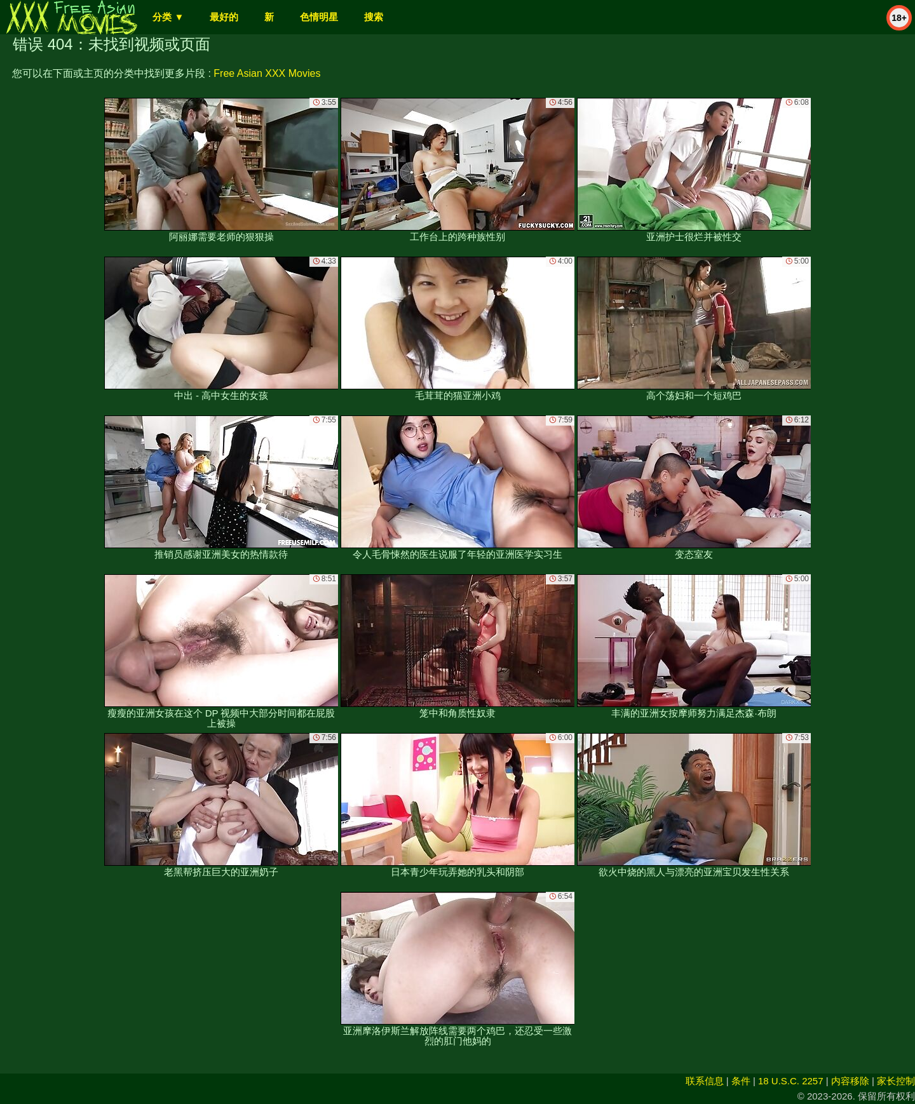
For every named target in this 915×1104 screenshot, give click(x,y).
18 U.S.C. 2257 (791, 1080)
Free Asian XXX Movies (267, 73)
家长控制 (896, 1080)
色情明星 (319, 16)
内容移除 (850, 1080)
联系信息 (705, 1080)
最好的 (224, 16)
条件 (740, 1080)
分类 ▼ (168, 16)
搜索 (373, 16)
